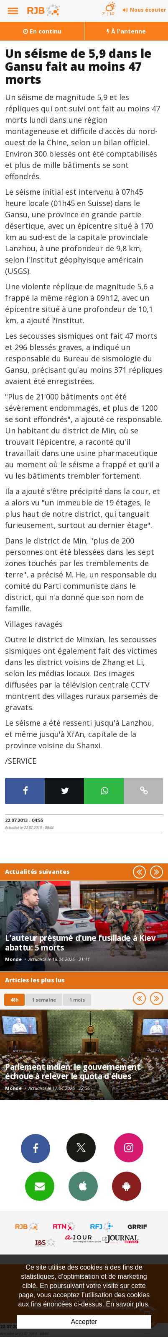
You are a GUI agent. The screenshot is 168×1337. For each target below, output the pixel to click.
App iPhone (83, 1186)
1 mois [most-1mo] (77, 1000)
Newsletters (39, 1186)
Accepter (84, 1321)
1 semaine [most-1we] (44, 1000)
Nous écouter (148, 9)
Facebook (35, 1148)
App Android (126, 1186)
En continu (42, 31)
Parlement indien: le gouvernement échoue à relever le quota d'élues (72, 1071)
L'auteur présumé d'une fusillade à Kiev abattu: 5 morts (80, 942)
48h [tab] (14, 1000)
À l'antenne (126, 31)
